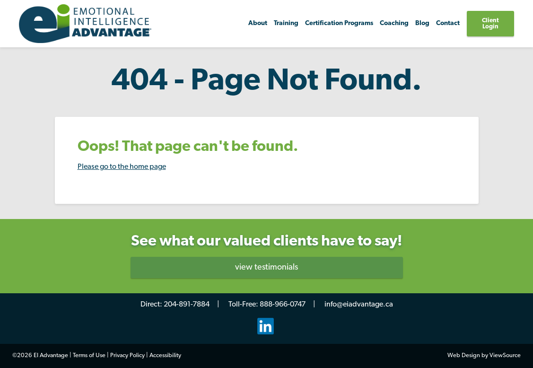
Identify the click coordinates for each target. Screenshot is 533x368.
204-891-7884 (187, 304)
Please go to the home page (122, 167)
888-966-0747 (283, 304)
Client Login (490, 24)
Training (286, 23)
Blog (422, 23)
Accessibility (165, 355)
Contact (448, 23)
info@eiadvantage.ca (358, 304)
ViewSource (505, 355)
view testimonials (266, 267)
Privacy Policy (127, 355)
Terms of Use (89, 355)
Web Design (463, 355)
